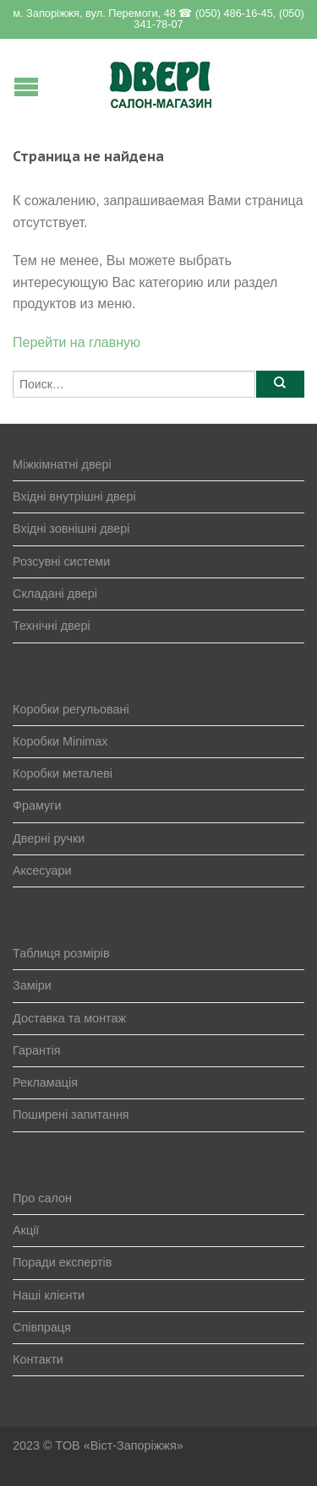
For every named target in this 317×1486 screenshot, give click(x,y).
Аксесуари (42, 870)
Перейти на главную (76, 342)
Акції (26, 1230)
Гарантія (37, 1050)
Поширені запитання (71, 1114)
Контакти (38, 1359)
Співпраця (42, 1327)
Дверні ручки (49, 838)
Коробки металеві (62, 773)
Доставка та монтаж (69, 1018)
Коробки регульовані (71, 709)
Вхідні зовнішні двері (71, 528)
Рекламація (45, 1082)
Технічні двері (51, 625)
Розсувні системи (61, 561)
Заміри (32, 985)
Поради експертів (62, 1262)
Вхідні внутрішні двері (74, 496)
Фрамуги (37, 805)
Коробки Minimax (60, 741)
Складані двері (55, 593)
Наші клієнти (49, 1295)
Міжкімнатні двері (62, 464)
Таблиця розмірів (61, 953)
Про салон (42, 1198)
